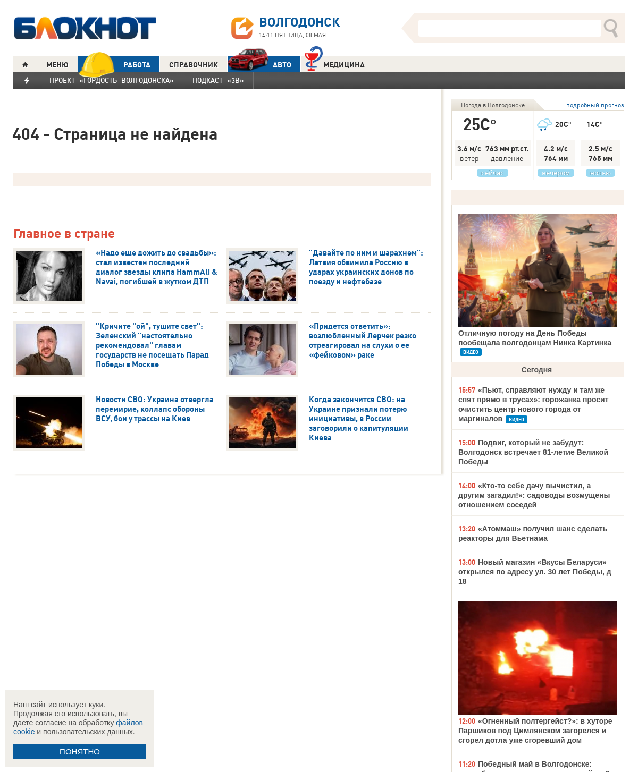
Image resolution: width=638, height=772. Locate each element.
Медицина (335, 63)
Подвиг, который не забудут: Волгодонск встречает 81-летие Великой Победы (533, 452)
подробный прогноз (595, 105)
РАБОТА (114, 64)
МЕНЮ (57, 65)
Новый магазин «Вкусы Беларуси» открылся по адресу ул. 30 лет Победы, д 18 (534, 572)
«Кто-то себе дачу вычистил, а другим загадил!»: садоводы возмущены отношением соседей (534, 495)
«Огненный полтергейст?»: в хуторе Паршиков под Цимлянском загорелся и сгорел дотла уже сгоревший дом (535, 730)
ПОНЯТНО (80, 751)
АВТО (259, 64)
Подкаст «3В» (218, 80)
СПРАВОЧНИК (193, 65)
